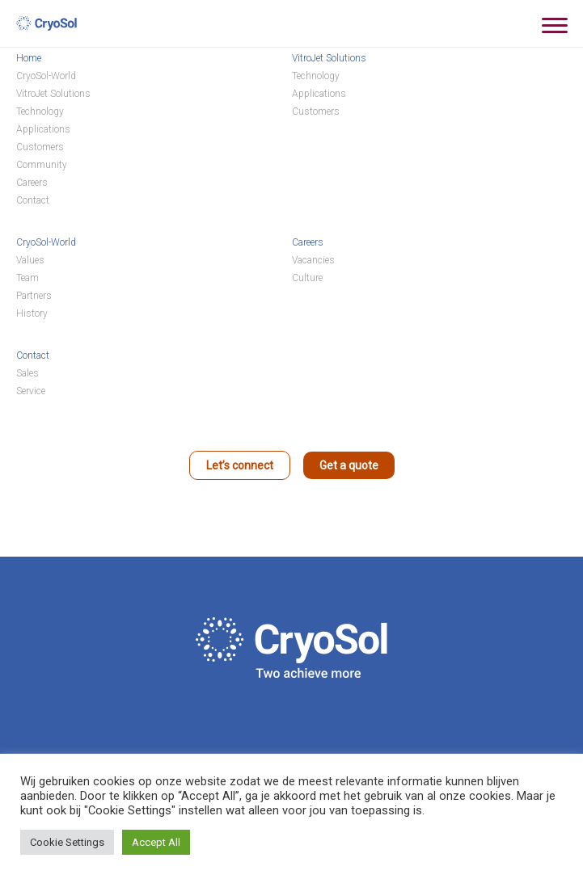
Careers (32, 182)
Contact (32, 200)
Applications (43, 129)
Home (28, 58)
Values (30, 260)
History (32, 313)
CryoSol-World (46, 76)
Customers (40, 147)
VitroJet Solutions (53, 93)
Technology (40, 111)
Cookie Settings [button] (67, 842)
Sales (27, 373)
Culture (307, 278)
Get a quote (348, 465)
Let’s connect (239, 465)
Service (30, 391)
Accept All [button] (156, 842)
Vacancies (313, 260)
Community (41, 164)
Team (27, 278)
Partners (34, 295)
